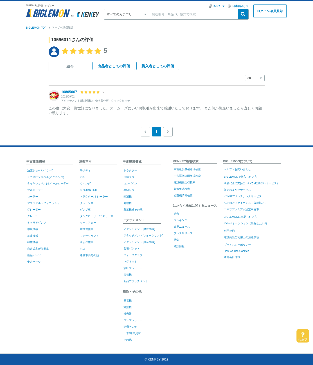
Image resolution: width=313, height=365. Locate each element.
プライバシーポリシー (237, 244)
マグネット (130, 261)
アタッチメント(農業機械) (139, 242)
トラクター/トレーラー (94, 196)
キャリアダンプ (36, 222)
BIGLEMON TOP (36, 27)
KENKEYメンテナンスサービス (243, 196)
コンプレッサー (133, 320)
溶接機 (128, 307)
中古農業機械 (132, 161)
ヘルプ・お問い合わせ (237, 169)
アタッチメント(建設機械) (139, 229)
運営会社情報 (232, 257)
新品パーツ (34, 255)
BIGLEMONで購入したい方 (240, 176)
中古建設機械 (35, 161)
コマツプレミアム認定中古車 (241, 209)
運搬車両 (85, 161)
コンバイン (130, 183)
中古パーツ (34, 261)
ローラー (32, 196)
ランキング (180, 220)
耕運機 (128, 196)
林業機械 (32, 242)
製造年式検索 (182, 188)
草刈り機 (129, 190)
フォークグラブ (133, 255)
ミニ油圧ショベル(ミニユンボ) (45, 177)
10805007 (69, 92)
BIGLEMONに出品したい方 (240, 216)
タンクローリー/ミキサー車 (96, 216)
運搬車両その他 (89, 255)
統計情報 (179, 246)
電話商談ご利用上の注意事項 (241, 237)
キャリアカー (88, 222)
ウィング (85, 183)
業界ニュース (182, 226)
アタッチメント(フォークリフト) (143, 235)
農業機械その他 (133, 209)
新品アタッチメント (136, 281)
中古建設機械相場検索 (187, 169)
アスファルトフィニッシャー (44, 203)
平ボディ (85, 170)
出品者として (114, 66)
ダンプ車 (85, 209)
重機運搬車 (86, 229)
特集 (176, 239)
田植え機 (129, 177)
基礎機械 (32, 235)
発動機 (128, 203)
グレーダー (34, 209)
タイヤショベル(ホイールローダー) (48, 183)
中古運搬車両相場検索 (187, 175)
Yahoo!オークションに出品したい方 (245, 223)
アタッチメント (134, 220)
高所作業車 (86, 242)
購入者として (158, 66)
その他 (128, 339)
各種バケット (132, 248)
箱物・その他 (132, 291)
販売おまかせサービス (237, 189)
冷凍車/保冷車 (88, 190)
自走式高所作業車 (38, 248)
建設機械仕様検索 (184, 182)
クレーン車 (86, 203)
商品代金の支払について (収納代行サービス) (251, 183)
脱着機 (128, 274)
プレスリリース (183, 233)
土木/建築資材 (132, 333)
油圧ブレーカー (133, 268)
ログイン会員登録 (270, 11)
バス (82, 248)
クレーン (32, 216)
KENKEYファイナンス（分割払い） (245, 202)
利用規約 (229, 230)
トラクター (130, 170)
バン (82, 177)
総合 (70, 66)
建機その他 (130, 326)
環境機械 (32, 229)
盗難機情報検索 (183, 195)
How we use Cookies (236, 251)
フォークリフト (89, 235)
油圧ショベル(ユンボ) (40, 170)
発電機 (128, 300)
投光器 (128, 313)
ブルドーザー (35, 190)
